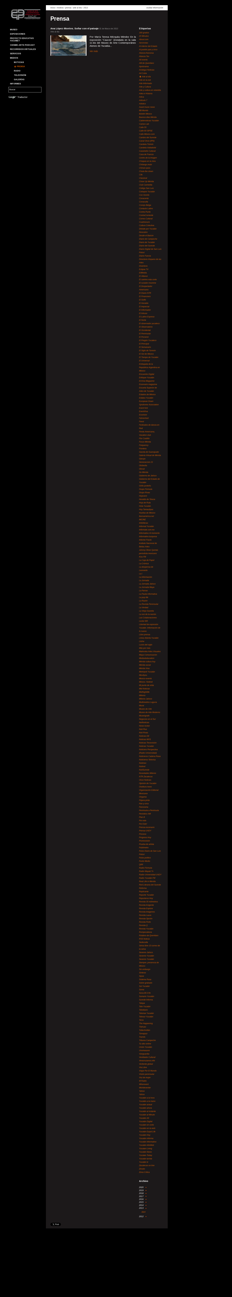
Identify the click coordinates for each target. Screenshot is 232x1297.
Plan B (142, 817)
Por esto (142, 820)
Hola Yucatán (145, 506)
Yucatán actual (145, 1104)
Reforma (143, 888)
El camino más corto (148, 279)
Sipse (141, 976)
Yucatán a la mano (147, 1101)
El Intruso (143, 313)
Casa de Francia (146, 154)
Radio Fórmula (145, 868)
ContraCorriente (146, 215)
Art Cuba (143, 73)
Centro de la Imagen (148, 158)
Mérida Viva (144, 668)
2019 (143, 1190)
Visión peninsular (146, 1074)
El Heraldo (143, 303)
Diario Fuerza (145, 256)
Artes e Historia (145, 93)
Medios (14, 58)
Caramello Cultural (147, 151)
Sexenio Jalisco (146, 952)
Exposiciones (17, 34)
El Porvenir (144, 337)
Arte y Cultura (145, 87)
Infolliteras (143, 523)
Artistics (142, 104)
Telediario (143, 1010)
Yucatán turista (145, 1159)
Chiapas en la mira (147, 161)
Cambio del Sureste (147, 137)
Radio (17, 71)
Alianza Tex (144, 56)
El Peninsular (145, 334)
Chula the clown (146, 171)
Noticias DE (144, 736)
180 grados (144, 33)
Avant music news (147, 107)
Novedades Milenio (147, 773)
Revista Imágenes (147, 912)
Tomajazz (143, 1033)
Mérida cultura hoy (147, 661)
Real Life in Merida (147, 881)
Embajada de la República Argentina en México (149, 367)
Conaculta (143, 202)
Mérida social (145, 665)
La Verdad (143, 607)
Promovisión (144, 841)
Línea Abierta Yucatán (149, 638)
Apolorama (144, 66)
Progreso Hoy (145, 837)
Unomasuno (144, 1050)
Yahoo (142, 1091)
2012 (143, 1216)
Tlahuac (142, 1027)
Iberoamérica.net (146, 516)
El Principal (144, 344)
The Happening (146, 1023)
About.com (143, 39)
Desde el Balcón (146, 235)
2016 (143, 1199)
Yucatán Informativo (147, 1142)
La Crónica (144, 563)
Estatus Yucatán (146, 398)
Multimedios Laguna (148, 702)
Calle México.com (147, 134)
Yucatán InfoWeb (146, 1145)
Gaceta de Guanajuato (149, 452)
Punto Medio (144, 861)
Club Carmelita (145, 185)
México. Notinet (146, 682)
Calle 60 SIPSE (146, 131)
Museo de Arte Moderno (149, 712)
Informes (15, 84)
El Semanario (145, 347)
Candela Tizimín (146, 144)
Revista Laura (145, 915)
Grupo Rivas (144, 492)
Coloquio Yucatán (147, 191)
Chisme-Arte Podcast (22, 45)
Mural (141, 705)
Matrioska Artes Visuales (150, 651)
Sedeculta (143, 942)
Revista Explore (146, 908)
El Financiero (145, 296)
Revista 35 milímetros (148, 902)
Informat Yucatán (146, 526)
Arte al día (77, 8)
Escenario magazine (148, 384)
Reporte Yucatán (146, 895)
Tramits (142, 1037)
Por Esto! (143, 824)
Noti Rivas (143, 733)
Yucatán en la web (147, 1128)
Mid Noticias (144, 689)
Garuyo (142, 459)
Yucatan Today (145, 1155)
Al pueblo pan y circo (148, 49)
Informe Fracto (145, 540)
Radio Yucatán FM (147, 878)
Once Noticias (145, 780)
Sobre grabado (145, 983)
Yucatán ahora (145, 1108)
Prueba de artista (146, 844)
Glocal (142, 469)
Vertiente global (146, 1064)
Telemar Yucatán (146, 1013)
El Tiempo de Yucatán (148, 357)
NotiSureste (144, 770)
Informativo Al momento (149, 533)
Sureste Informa (146, 1000)
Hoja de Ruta (145, 503)
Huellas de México (147, 513)
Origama (143, 797)
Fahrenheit (144, 418)
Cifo (141, 175)
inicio (52, 8)
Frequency (143, 445)
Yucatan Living (145, 1148)
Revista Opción (145, 918)
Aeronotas (143, 43)
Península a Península (149, 810)
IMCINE (142, 519)
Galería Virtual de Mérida (150, 455)
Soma (141, 989)
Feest (141, 421)
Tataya (142, 1003)
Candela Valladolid (147, 148)
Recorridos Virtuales (23, 49)
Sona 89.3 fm (145, 993)
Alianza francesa (146, 53)
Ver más (94, 51)
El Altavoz (143, 276)
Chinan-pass (144, 168)
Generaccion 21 (146, 462)
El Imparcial (144, 306)
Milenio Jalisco (145, 699)
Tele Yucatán (144, 1006)
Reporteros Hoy (146, 898)
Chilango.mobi (145, 164)
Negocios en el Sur (147, 719)
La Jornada (144, 580)
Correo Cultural (146, 219)
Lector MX (143, 621)
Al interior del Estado (148, 46)
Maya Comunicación (148, 655)
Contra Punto (145, 212)
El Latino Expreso (147, 317)
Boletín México (145, 114)
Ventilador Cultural (147, 1057)
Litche (141, 641)
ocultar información (154, 8)
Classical (143, 178)
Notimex (142, 763)
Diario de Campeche (148, 239)
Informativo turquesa (148, 536)
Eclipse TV (143, 269)
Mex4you (143, 675)
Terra (141, 1020)
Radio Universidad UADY (150, 875)
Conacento (144, 198)
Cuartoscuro (144, 222)
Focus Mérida (145, 442)
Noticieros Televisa (147, 760)
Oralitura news (145, 787)
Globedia (143, 465)
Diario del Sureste (147, 246)
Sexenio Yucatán (146, 956)
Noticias (19, 62)
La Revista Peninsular (148, 604)
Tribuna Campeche (147, 1040)
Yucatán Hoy (144, 1135)
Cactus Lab (144, 124)
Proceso (142, 834)
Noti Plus (143, 729)
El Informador (145, 310)
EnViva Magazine (147, 381)
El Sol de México (146, 354)
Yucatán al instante (147, 1111)
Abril (143, 1212)
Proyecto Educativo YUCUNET (22, 39)
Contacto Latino (146, 208)
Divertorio (143, 266)
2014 (143, 1205)
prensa (68, 8)
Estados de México (147, 394)
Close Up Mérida (146, 181)
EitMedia (143, 273)
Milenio (142, 695)
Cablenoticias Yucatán (149, 120)
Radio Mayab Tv (146, 871)
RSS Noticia (144, 939)
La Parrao (143, 590)
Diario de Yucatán (147, 242)
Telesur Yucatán (146, 1017)
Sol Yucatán (144, 986)
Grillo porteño (145, 486)
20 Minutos (144, 36)
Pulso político (145, 858)
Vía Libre (143, 1067)
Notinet (142, 766)
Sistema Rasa (145, 979)
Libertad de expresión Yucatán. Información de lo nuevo (149, 627)
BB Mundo (143, 110)
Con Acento (144, 195)
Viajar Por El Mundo (148, 1071)
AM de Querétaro (146, 63)
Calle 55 (142, 127)
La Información (145, 577)
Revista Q (143, 925)
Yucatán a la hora (147, 1098)
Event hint (143, 408)
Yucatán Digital (145, 1121)
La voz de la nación (147, 614)
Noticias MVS (145, 739)
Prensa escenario (147, 827)
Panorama (143, 807)
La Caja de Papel (146, 560)
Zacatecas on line (147, 1165)
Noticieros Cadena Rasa (150, 756)
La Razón (143, 601)
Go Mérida (143, 472)
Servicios (15, 53)
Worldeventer (145, 1088)
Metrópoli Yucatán (147, 672)
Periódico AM (145, 814)
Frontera (142, 448)
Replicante (144, 891)
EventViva (143, 411)
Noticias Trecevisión (148, 743)
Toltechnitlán (144, 1030)
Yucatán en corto (146, 1125)
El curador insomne (147, 283)
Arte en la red (145, 80)
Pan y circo (144, 804)
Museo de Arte (145, 709)
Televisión (20, 75)
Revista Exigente (146, 905)
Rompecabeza (145, 932)
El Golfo (142, 300)
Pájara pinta (144, 800)
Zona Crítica (144, 1172)
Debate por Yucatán (148, 229)
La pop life (143, 597)
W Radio (143, 1081)
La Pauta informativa (148, 594)
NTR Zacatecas (146, 776)
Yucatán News (145, 1152)
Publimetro (144, 847)
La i (140, 574)
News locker (144, 726)
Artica (141, 97)
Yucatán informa (146, 1138)
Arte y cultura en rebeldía (150, 90)
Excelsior (143, 415)
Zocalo (142, 1169)
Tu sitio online (145, 1044)
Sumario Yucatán (146, 996)
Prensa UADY (145, 831)
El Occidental (145, 330)
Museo (13, 30)
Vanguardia (144, 1054)
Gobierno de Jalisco (148, 476)
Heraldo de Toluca (147, 499)
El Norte (142, 320)
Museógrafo (144, 716)
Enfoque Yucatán (146, 377)
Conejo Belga (145, 205)
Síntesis (142, 973)
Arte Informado (145, 83)
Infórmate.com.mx (147, 530)
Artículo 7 (143, 100)
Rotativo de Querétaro (148, 935)
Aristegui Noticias (146, 70)
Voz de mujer (145, 1077)
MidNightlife (144, 692)
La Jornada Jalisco (147, 584)
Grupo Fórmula (145, 489)
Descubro (143, 232)
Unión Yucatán (145, 1047)
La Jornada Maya (146, 587)
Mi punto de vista (146, 685)
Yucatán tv (143, 1162)
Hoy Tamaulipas (146, 509)
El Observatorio (146, 327)
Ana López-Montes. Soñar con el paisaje (74, 28)
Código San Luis (146, 188)
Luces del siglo (145, 645)
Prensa (21, 66)
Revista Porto (145, 922)
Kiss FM (142, 557)
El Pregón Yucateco (147, 340)
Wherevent (144, 1084)
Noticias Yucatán (146, 746)
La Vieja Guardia (146, 611)
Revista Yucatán (146, 929)
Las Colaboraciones (148, 618)
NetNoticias (144, 722)
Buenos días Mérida (148, 117)
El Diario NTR (145, 293)
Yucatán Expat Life (147, 1132)
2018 (143, 1193)
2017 (143, 1196)
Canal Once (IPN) (147, 141)
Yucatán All (144, 1118)
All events (143, 60)
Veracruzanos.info (147, 1060)
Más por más (144, 648)
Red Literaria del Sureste (150, 885)
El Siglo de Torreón (147, 350)
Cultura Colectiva (146, 225)
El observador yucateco (149, 323)
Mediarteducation (146, 658)
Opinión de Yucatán (147, 783)
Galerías (19, 79)
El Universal (144, 361)
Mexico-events (145, 678)
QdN (141, 864)
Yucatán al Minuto (147, 1115)
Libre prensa (144, 634)
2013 (85, 8)
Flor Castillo (144, 438)
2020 (143, 1187)
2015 (143, 1202)
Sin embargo (144, 969)
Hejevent (143, 496)
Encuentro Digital (146, 374)
